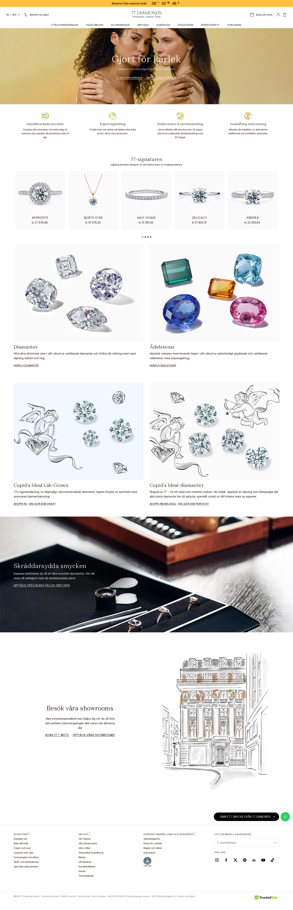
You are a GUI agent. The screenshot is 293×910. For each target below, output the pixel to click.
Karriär (82, 871)
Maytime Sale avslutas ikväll (129, 3)
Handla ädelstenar (163, 365)
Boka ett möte (57, 735)
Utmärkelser (85, 862)
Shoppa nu (20, 504)
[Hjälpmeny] (36, 15)
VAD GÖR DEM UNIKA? (42, 504)
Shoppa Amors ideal (163, 504)
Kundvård (20, 834)
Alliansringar (120, 25)
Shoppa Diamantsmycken (161, 78)
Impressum (149, 853)
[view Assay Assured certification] (147, 862)
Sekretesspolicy (152, 839)
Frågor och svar (22, 848)
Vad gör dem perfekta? (193, 504)
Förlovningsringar (64, 25)
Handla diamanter (26, 365)
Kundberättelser (87, 866)
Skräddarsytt (210, 25)
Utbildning (234, 25)
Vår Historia (85, 839)
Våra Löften (84, 848)
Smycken (143, 25)
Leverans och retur (23, 853)
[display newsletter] (274, 842)
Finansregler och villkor (26, 857)
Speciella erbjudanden (26, 866)
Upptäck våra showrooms (94, 735)
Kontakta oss (20, 839)
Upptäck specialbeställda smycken (42, 585)
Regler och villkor (153, 848)
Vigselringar (94, 25)
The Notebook (86, 876)
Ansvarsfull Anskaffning (91, 853)
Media (82, 857)
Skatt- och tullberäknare (26, 862)
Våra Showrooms (88, 843)
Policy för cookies (153, 843)
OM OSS (83, 834)
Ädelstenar (185, 25)
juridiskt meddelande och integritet (169, 834)
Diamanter (163, 25)
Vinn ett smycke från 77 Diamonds (247, 816)
